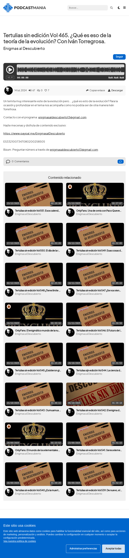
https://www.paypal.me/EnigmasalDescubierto (34, 133)
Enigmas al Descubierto (24, 48)
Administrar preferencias (83, 549)
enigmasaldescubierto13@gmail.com (62, 117)
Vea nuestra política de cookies (19, 541)
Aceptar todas (113, 549)
